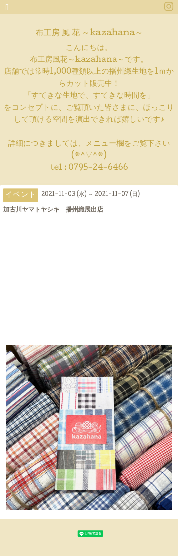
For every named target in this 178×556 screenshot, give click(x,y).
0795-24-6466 (98, 168)
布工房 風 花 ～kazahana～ (89, 33)
